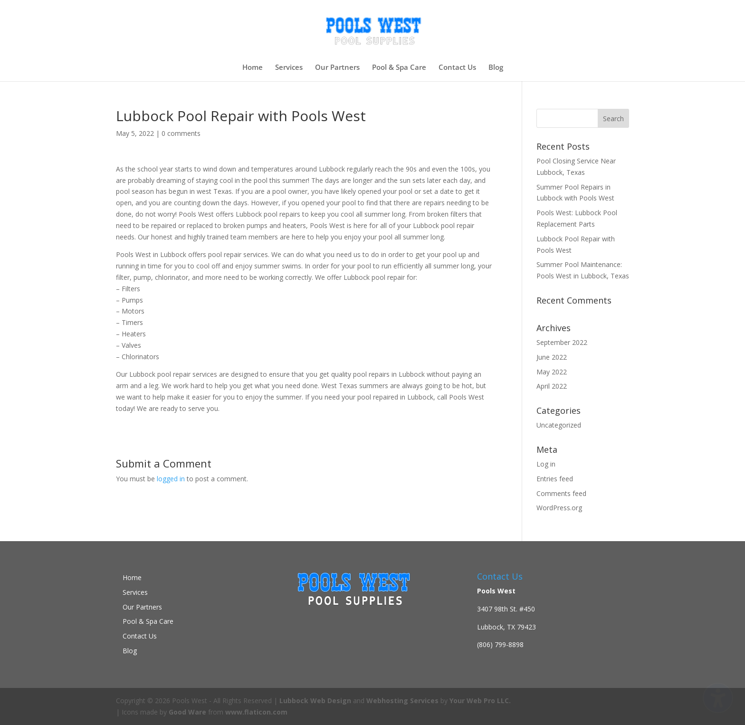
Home (252, 68)
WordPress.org (559, 507)
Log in (545, 463)
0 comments (181, 133)
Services (289, 68)
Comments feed (561, 493)
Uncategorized (558, 424)
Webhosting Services (402, 700)
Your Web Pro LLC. (480, 700)
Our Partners (337, 68)
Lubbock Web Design (315, 700)
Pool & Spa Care (399, 68)
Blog (495, 68)
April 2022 (551, 386)
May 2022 (551, 371)
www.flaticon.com (256, 711)
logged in (171, 478)
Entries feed (554, 478)
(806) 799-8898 (500, 644)
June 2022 (551, 357)
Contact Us (457, 68)
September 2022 (561, 342)
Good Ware (187, 711)
